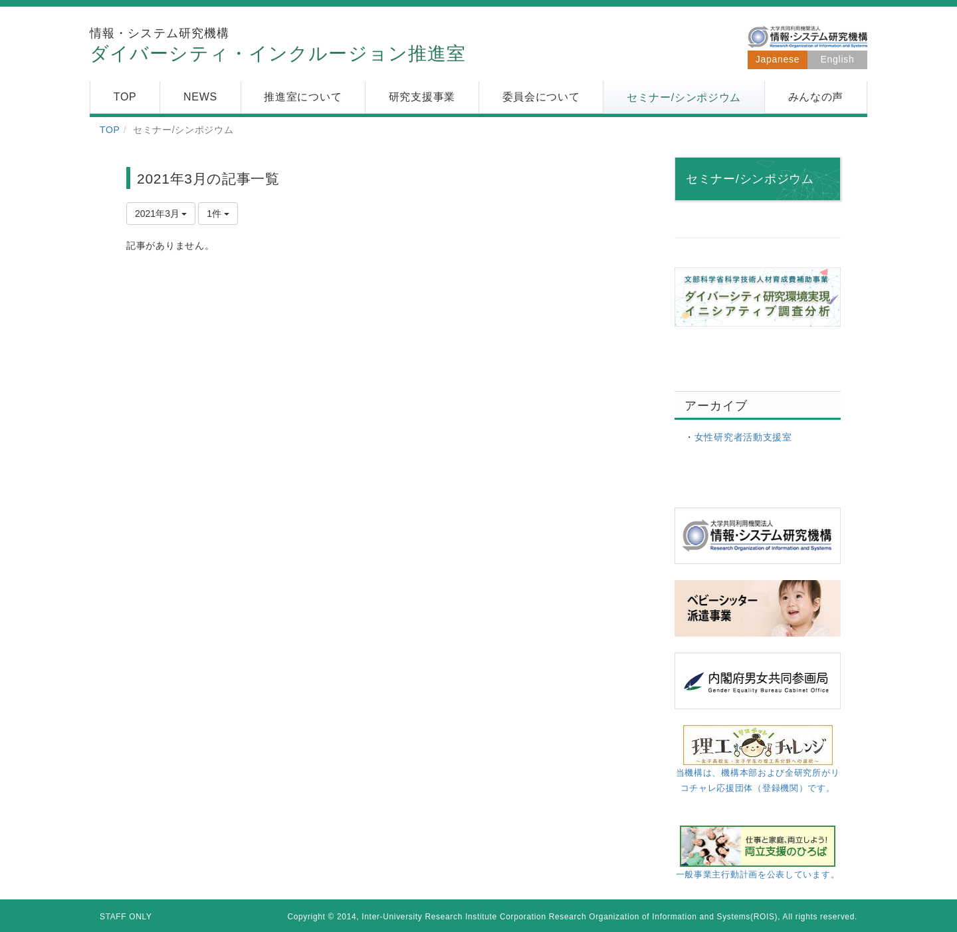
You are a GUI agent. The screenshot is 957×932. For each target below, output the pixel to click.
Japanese (777, 59)
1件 (218, 213)
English (838, 59)
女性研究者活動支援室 (743, 437)
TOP (110, 129)
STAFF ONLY (126, 916)
